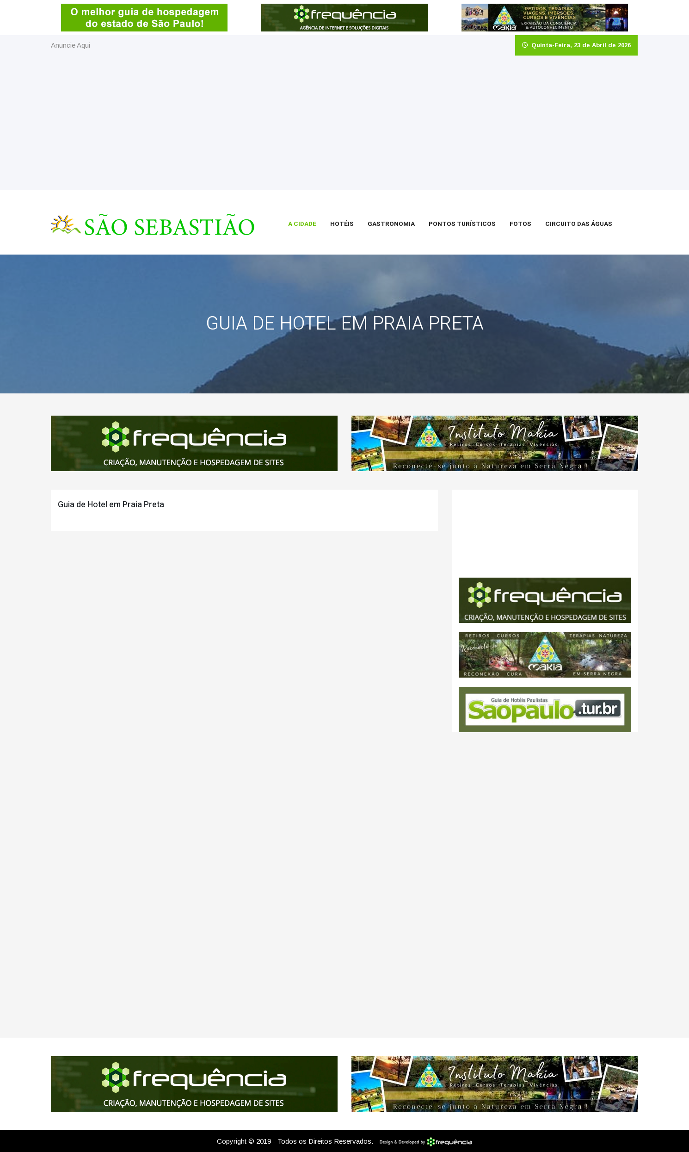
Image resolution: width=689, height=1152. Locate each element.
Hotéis (342, 224)
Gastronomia (391, 224)
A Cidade (302, 224)
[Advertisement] (344, 125)
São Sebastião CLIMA (545, 533)
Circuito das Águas (578, 224)
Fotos (520, 224)
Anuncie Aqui (70, 45)
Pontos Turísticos (462, 224)
